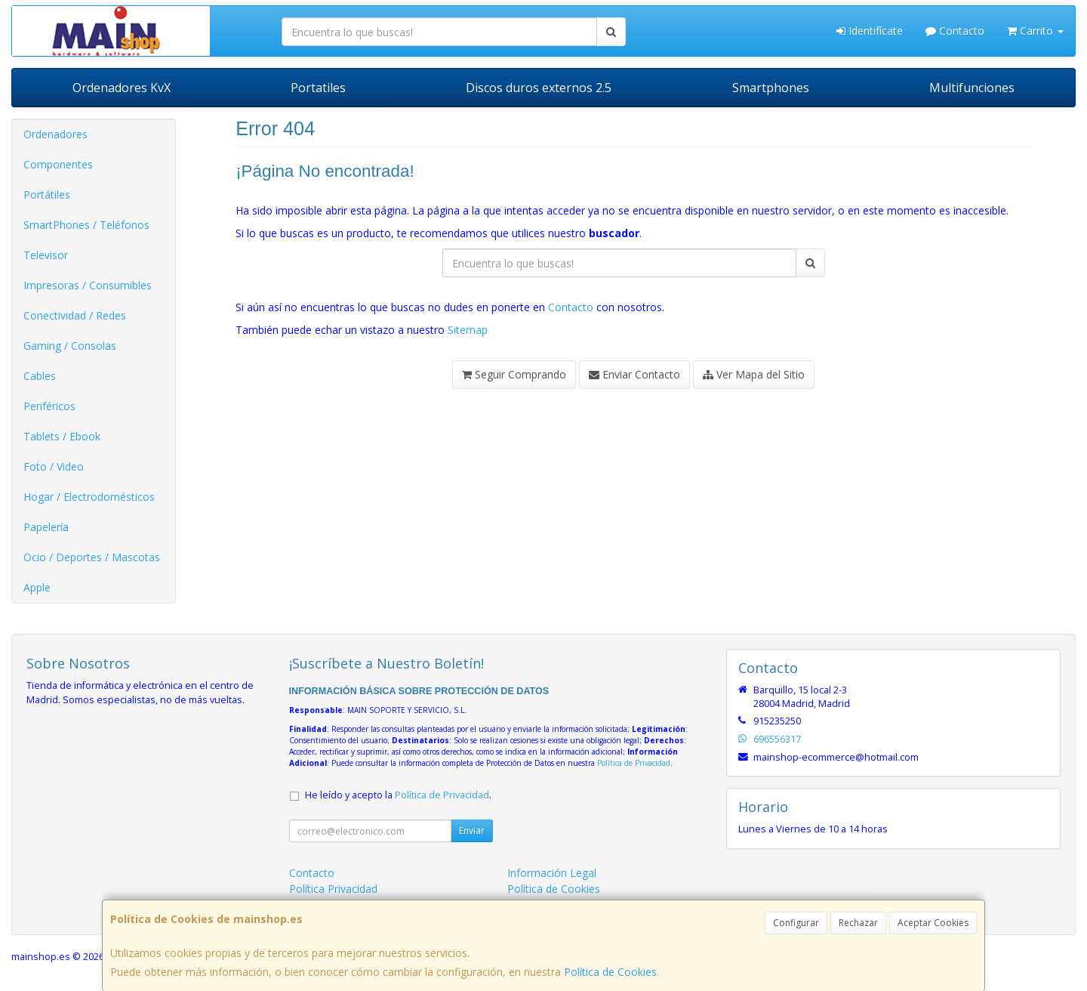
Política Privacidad (333, 888)
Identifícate (869, 30)
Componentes (58, 164)
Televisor (45, 255)
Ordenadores (55, 134)
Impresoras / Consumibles (87, 285)
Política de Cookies (610, 972)
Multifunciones (972, 87)
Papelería (46, 527)
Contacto (954, 30)
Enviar (472, 830)
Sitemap (468, 330)
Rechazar (858, 922)
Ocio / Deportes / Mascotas (91, 557)
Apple (37, 587)
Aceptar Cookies (933, 922)
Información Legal (551, 873)
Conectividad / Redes (74, 315)
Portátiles (46, 194)
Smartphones (770, 87)
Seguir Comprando (514, 374)
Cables (39, 376)
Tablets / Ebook (61, 436)
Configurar (796, 922)
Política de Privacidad (633, 763)
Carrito (1035, 30)
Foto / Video (53, 466)
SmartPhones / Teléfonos (86, 225)
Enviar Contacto (634, 374)
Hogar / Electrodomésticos (89, 496)
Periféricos (49, 406)
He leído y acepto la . (398, 795)
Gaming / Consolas (69, 345)
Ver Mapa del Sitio (754, 374)
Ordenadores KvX (121, 87)
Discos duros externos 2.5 (538, 87)
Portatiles (318, 87)
